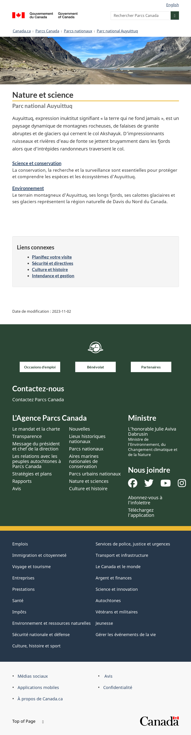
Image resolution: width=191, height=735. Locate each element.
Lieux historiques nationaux (87, 438)
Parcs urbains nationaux (95, 474)
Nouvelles (79, 429)
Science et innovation (117, 589)
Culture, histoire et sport (36, 646)
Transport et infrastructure (122, 555)
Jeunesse (104, 623)
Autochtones (108, 600)
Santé (17, 600)
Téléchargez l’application (141, 512)
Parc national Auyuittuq (117, 31)
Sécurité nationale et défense (41, 634)
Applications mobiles (38, 687)
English (172, 4)
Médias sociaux (33, 676)
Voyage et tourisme (31, 566)
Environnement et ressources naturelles (51, 623)
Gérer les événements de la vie (126, 634)
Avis (16, 488)
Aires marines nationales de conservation (84, 461)
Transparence (27, 436)
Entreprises (23, 578)
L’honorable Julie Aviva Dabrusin (152, 441)
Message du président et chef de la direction (36, 446)
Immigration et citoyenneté (39, 555)
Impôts (19, 612)
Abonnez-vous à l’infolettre (145, 500)
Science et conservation (36, 163)
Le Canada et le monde (118, 566)
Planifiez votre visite (52, 257)
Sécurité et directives (52, 263)
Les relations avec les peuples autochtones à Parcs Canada (36, 461)
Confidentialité (117, 687)
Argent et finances (114, 578)
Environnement (28, 188)
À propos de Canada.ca (40, 698)
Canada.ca (22, 31)
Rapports (22, 481)
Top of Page (28, 721)
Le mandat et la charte (36, 429)
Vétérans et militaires (117, 612)
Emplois (20, 544)
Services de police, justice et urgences (133, 544)
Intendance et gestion (53, 275)
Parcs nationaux (78, 31)
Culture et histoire (50, 269)
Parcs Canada (47, 31)
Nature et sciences (89, 481)
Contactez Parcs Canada (38, 399)
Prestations (23, 589)
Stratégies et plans (32, 474)
